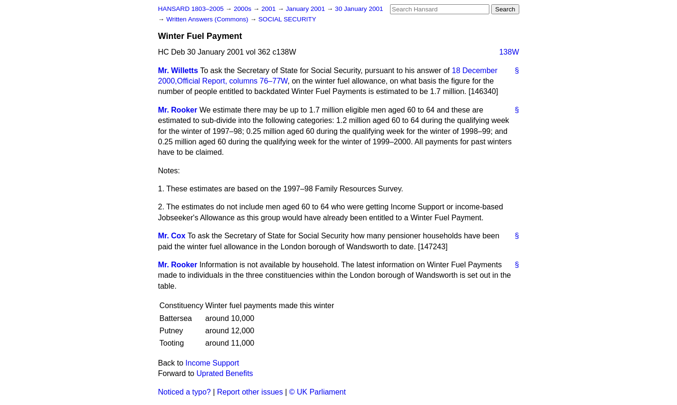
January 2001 (306, 8)
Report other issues (250, 392)
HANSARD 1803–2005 (191, 8)
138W (509, 52)
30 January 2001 (359, 8)
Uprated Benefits (224, 373)
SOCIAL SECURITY (287, 19)
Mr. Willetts (178, 70)
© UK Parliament (317, 392)
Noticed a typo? (184, 392)
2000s (243, 8)
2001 (269, 8)
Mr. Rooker (178, 110)
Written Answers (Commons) (208, 19)
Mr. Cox (172, 236)
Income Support (212, 363)
